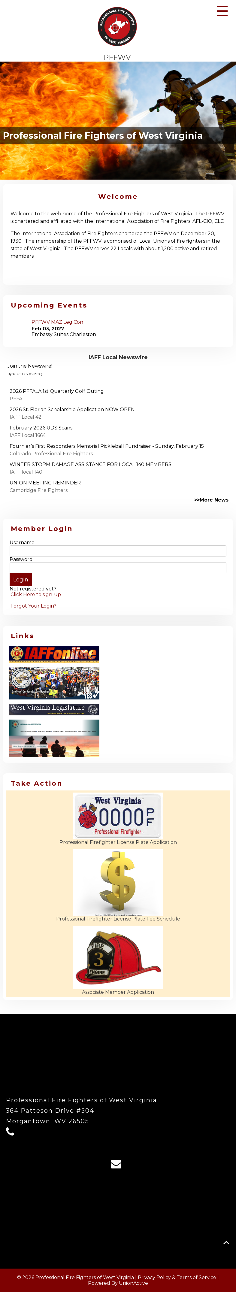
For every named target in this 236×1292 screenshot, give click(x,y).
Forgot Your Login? (33, 606)
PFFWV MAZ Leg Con (57, 322)
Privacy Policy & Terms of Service (177, 1277)
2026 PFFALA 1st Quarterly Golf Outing (57, 391)
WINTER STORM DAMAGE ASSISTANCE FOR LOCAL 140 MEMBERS (90, 464)
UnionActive (133, 1283)
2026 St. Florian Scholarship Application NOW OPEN (72, 409)
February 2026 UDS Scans (41, 428)
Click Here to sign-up (36, 594)
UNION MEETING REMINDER (45, 483)
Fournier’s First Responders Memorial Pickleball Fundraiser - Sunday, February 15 (107, 446)
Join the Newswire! (30, 366)
